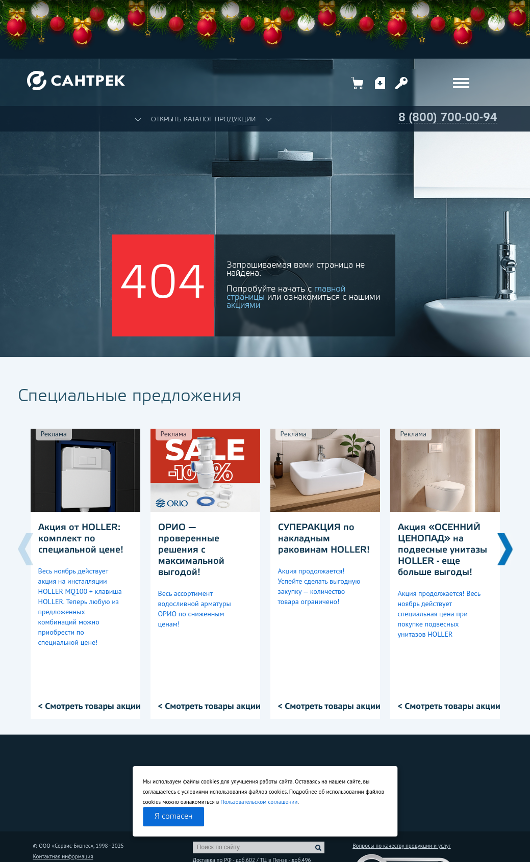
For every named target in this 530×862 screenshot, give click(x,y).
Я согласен (173, 816)
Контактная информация (63, 856)
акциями (243, 305)
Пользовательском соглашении (258, 801)
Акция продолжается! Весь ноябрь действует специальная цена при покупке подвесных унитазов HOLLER (439, 614)
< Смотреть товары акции (89, 706)
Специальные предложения (129, 396)
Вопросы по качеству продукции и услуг (401, 845)
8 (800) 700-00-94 (447, 118)
